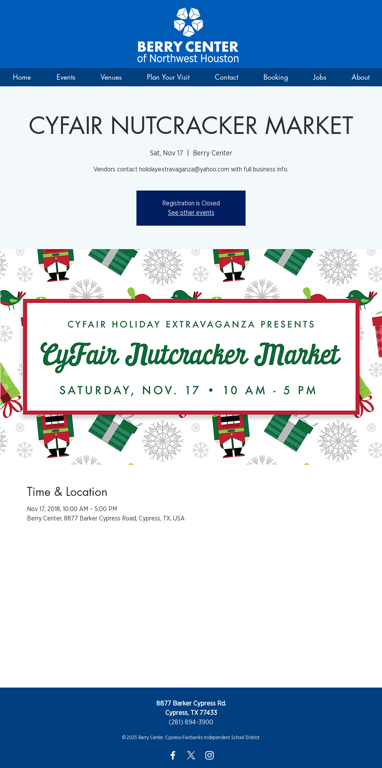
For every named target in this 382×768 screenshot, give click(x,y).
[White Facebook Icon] (173, 755)
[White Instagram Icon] (209, 755)
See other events (191, 213)
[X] (191, 755)
